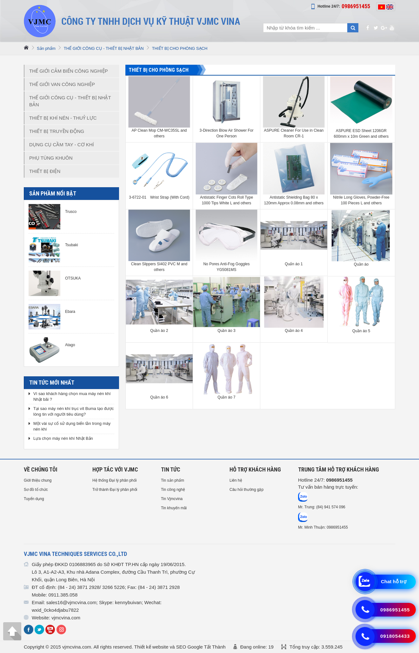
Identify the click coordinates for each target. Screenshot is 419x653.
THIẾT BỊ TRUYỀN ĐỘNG (56, 131)
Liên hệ (235, 480)
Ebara (70, 311)
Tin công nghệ (173, 489)
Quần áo (361, 264)
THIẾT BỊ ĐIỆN (44, 171)
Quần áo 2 (159, 330)
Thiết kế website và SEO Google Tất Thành (180, 647)
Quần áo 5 (361, 331)
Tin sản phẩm (172, 480)
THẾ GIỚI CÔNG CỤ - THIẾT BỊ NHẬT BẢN (104, 48)
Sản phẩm (46, 48)
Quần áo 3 (226, 330)
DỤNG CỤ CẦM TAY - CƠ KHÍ (61, 144)
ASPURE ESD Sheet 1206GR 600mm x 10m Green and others (361, 134)
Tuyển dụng (34, 499)
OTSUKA (73, 278)
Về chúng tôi (40, 469)
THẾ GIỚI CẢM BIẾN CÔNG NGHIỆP (68, 71)
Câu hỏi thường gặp (246, 489)
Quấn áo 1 (294, 264)
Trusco (70, 211)
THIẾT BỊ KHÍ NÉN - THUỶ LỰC (62, 118)
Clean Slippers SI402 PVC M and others (159, 267)
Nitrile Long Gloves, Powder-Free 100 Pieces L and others (361, 200)
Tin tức (170, 469)
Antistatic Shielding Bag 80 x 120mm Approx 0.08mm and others (293, 200)
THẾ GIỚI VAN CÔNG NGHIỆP (62, 84)
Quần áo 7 (226, 397)
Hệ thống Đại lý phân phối (114, 480)
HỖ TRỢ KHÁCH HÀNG (255, 469)
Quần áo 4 (294, 330)
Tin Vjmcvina (172, 499)
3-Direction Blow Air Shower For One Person (226, 133)
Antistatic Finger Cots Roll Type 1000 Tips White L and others (226, 200)
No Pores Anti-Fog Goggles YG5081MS (226, 267)
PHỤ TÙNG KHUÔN (51, 158)
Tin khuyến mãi (174, 508)
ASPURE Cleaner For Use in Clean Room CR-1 (293, 133)
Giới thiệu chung (37, 480)
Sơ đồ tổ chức (36, 489)
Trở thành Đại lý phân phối (114, 489)
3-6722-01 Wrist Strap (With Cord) (159, 197)
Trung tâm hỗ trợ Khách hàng (338, 469)
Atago (70, 345)
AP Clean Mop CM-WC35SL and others (159, 133)
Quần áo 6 (159, 397)
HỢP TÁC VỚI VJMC (115, 469)
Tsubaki (71, 245)
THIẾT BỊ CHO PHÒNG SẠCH (180, 48)
